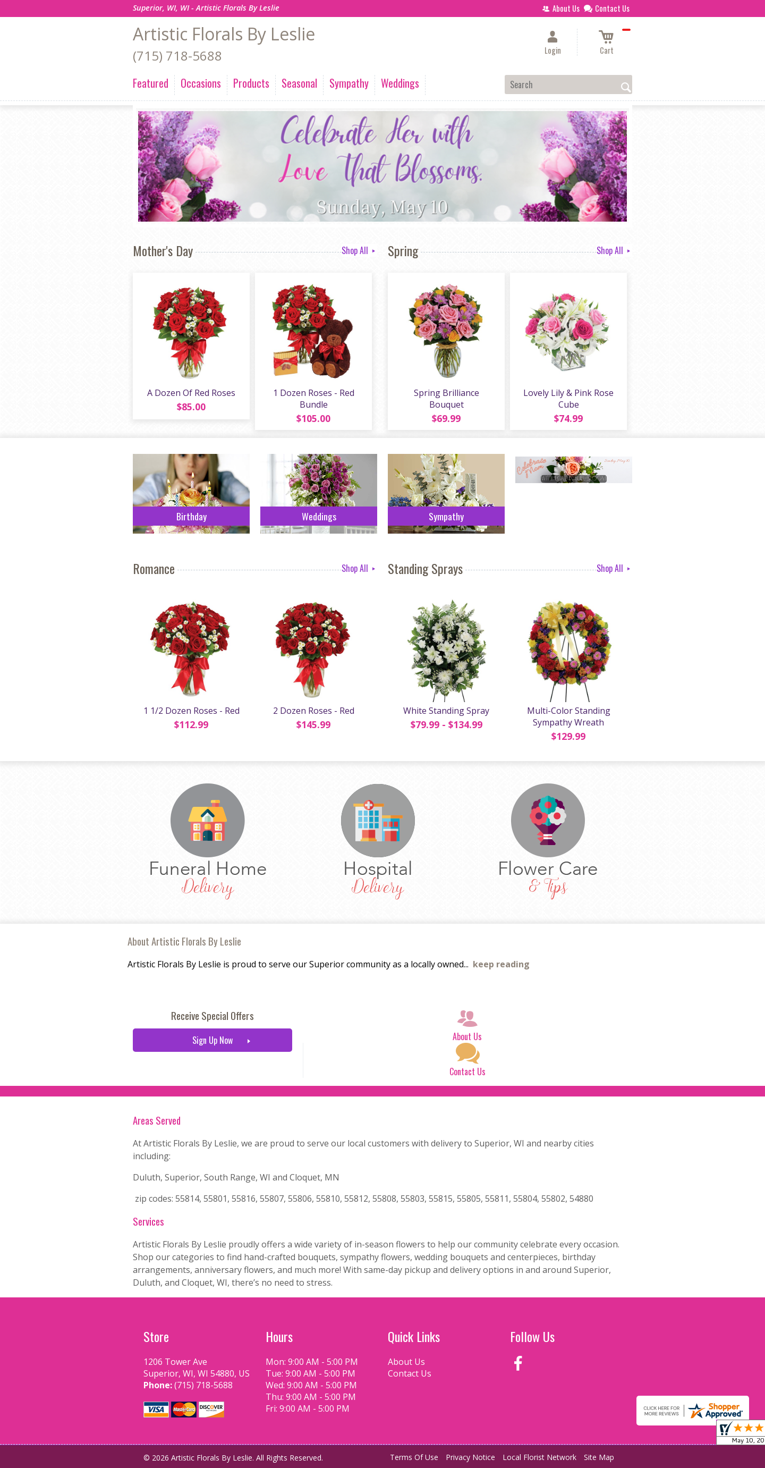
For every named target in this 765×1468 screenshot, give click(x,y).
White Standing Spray (446, 710)
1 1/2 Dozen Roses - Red (191, 710)
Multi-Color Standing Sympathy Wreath (568, 716)
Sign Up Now (212, 1040)
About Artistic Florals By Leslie (184, 941)
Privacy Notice (470, 1457)
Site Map (599, 1457)
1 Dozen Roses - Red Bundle (313, 398)
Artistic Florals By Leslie (224, 33)
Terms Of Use (414, 1457)
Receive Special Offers (212, 1015)
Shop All (359, 250)
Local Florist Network (539, 1457)
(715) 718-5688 (177, 55)
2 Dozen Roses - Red (313, 710)
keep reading (501, 964)
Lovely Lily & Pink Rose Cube (568, 398)
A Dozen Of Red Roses (191, 393)
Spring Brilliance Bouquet (446, 398)
